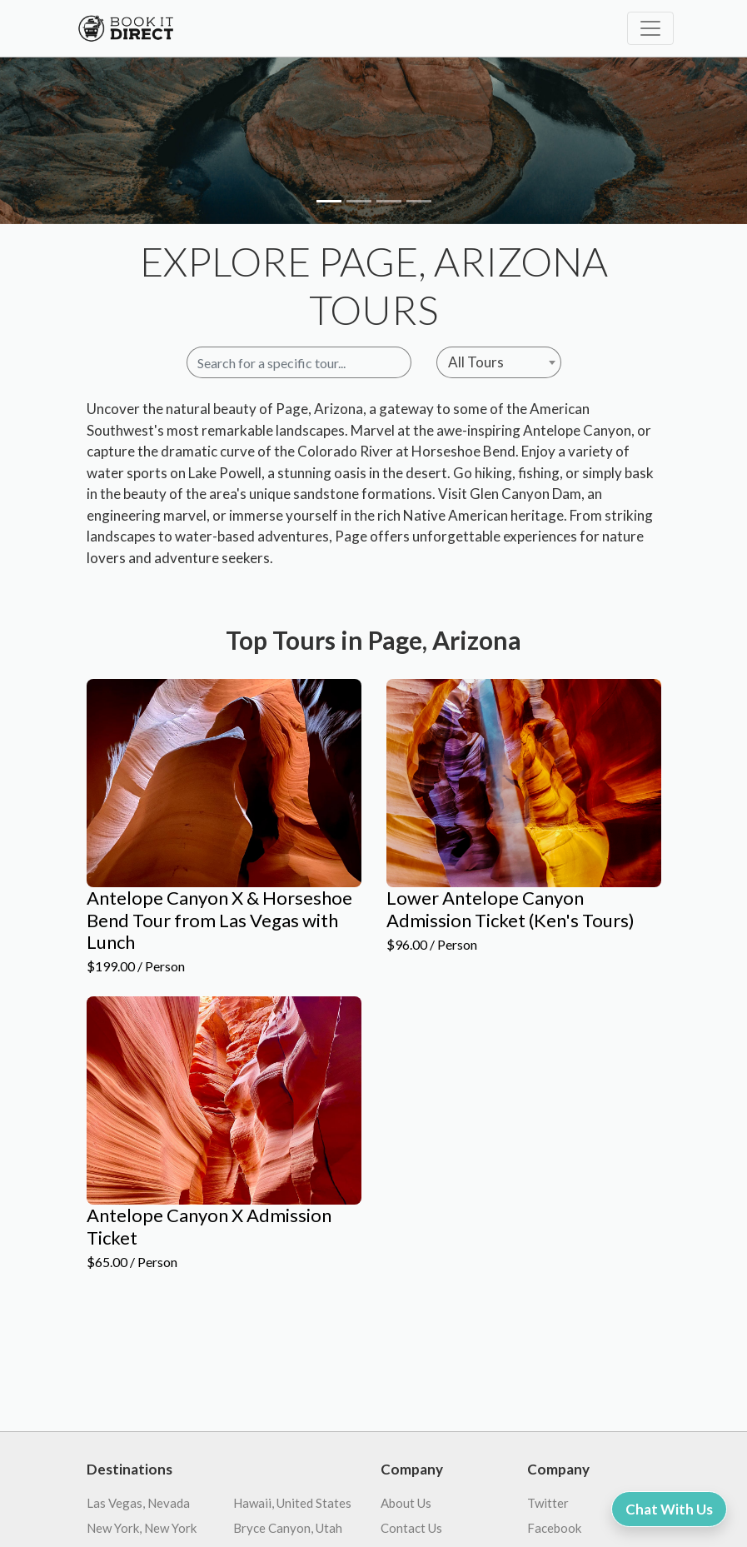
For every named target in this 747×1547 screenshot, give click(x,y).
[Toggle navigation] (650, 28)
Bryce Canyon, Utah (287, 1527)
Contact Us (411, 1527)
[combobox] (498, 362)
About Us (406, 1502)
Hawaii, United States (292, 1502)
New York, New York (142, 1527)
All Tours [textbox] (476, 362)
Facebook (554, 1527)
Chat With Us (669, 1509)
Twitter (548, 1502)
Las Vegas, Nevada (138, 1502)
